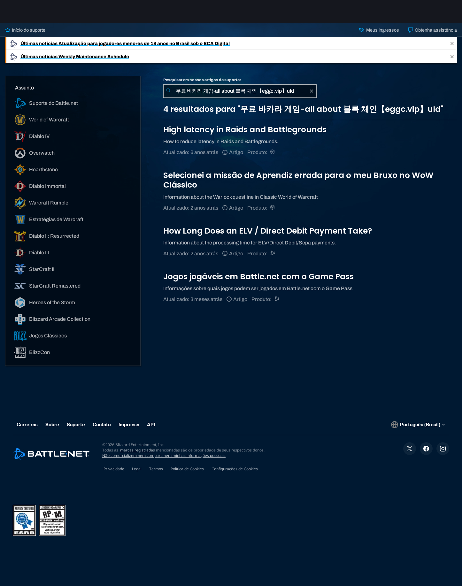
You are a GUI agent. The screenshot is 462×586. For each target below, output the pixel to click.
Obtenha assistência (432, 30)
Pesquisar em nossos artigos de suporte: (202, 80)
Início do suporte (25, 30)
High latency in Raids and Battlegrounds (245, 129)
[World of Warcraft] (273, 152)
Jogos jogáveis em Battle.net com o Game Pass (258, 276)
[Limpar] (311, 91)
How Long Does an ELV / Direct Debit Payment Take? (267, 230)
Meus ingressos (379, 30)
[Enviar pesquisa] (168, 91)
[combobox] (240, 91)
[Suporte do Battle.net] (273, 253)
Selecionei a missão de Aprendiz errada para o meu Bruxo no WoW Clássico (298, 180)
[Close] (452, 43)
